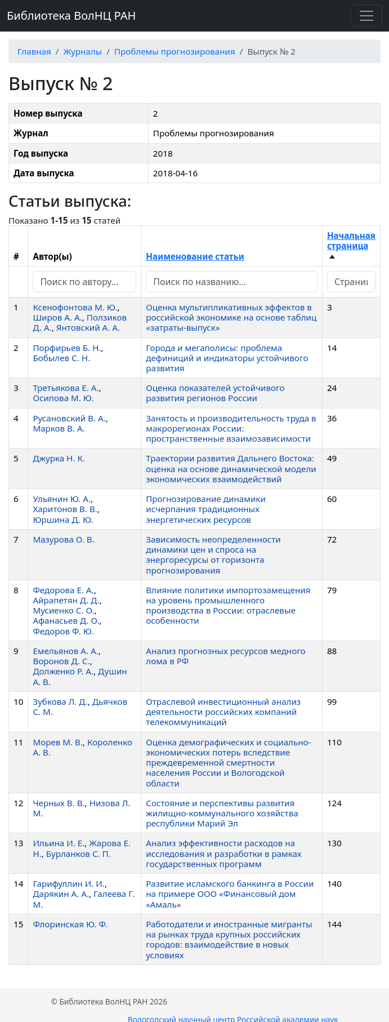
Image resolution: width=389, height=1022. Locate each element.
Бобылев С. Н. (61, 357)
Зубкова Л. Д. (60, 701)
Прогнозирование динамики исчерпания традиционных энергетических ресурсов (206, 509)
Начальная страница (351, 240)
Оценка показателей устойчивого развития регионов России (215, 392)
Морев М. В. (58, 742)
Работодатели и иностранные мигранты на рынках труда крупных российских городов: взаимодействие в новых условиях (229, 939)
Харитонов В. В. (65, 508)
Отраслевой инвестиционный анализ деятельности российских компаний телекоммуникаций (223, 711)
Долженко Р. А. (63, 671)
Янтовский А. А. (88, 327)
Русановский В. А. (69, 418)
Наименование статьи (195, 256)
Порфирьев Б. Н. (67, 347)
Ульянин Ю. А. (62, 498)
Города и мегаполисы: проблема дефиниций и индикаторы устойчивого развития (227, 358)
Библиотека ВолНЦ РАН (71, 15)
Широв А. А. (57, 317)
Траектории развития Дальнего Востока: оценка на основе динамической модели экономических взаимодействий (231, 468)
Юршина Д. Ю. (63, 519)
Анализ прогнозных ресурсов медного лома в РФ (226, 655)
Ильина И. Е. (58, 842)
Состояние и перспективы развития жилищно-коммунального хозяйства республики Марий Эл (222, 813)
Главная (34, 51)
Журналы (82, 51)
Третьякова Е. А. (66, 387)
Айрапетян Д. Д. (66, 600)
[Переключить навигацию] (366, 16)
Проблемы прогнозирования (174, 51)
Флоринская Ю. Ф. (70, 924)
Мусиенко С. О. (63, 610)
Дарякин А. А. (61, 893)
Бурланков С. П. (78, 853)
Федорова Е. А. (63, 590)
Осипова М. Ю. (63, 397)
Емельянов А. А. (65, 650)
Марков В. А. (58, 428)
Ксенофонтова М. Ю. (75, 307)
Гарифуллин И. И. (69, 883)
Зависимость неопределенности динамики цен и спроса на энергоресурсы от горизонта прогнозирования (213, 555)
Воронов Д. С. (61, 660)
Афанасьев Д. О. (66, 620)
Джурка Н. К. (59, 458)
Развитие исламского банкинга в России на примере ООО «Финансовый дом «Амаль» (230, 893)
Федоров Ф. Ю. (63, 631)
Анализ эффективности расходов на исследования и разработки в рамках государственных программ (223, 853)
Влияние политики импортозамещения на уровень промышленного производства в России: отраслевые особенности (228, 605)
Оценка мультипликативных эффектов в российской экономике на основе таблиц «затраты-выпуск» (231, 317)
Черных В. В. (58, 802)
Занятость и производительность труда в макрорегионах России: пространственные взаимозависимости (231, 428)
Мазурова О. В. (63, 539)
